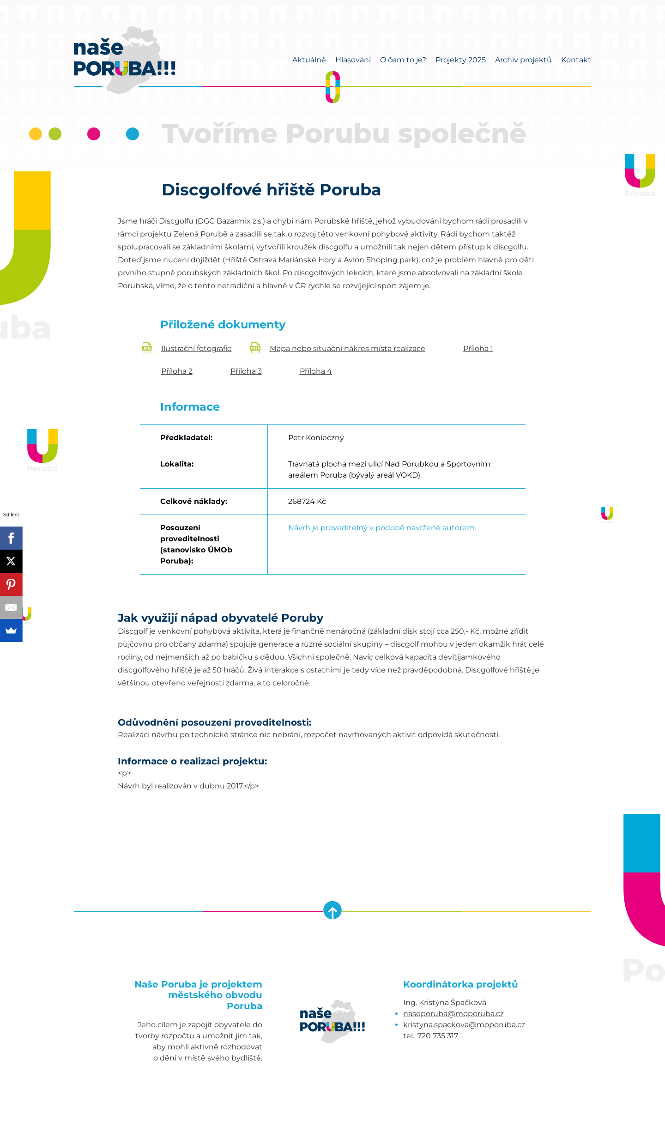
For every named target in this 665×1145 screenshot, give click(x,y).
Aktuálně (309, 59)
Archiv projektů (523, 59)
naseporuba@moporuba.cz (453, 1013)
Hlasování (353, 59)
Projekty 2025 (460, 59)
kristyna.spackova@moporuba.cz (464, 1024)
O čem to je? (403, 59)
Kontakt (576, 59)
